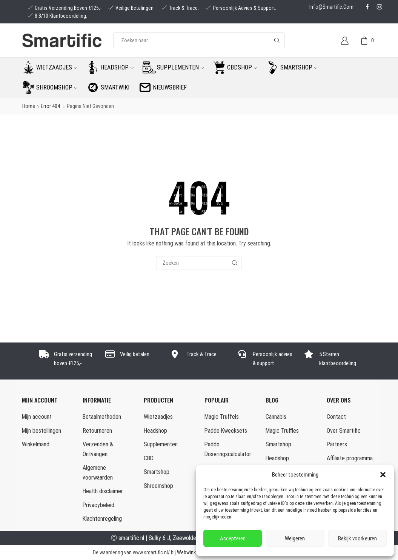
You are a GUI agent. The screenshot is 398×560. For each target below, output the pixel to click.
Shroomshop (56, 87)
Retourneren (97, 430)
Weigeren (295, 538)
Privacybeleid (98, 505)
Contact (336, 416)
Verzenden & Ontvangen (98, 449)
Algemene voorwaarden (98, 472)
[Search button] (276, 40)
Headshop (117, 67)
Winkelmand (35, 444)
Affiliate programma (350, 458)
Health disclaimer (103, 491)
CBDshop (242, 67)
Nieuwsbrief (170, 87)
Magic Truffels (221, 416)
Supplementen (180, 67)
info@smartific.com (331, 7)
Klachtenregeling (102, 518)
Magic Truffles (282, 430)
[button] (383, 474)
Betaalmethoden (102, 416)
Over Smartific (344, 430)
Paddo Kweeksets (225, 430)
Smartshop (298, 67)
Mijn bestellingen (41, 430)
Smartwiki (115, 87)
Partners (337, 444)
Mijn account (37, 416)
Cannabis (276, 416)
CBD (149, 458)
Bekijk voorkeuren (357, 538)
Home (28, 106)
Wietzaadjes (56, 67)
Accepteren (233, 538)
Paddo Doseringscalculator (227, 449)
